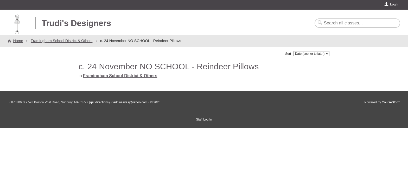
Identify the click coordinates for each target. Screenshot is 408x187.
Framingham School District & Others (62, 41)
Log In (394, 4)
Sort (288, 54)
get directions (99, 102)
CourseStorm (391, 102)
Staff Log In (204, 119)
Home (18, 41)
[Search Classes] (354, 23)
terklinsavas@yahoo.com (130, 102)
